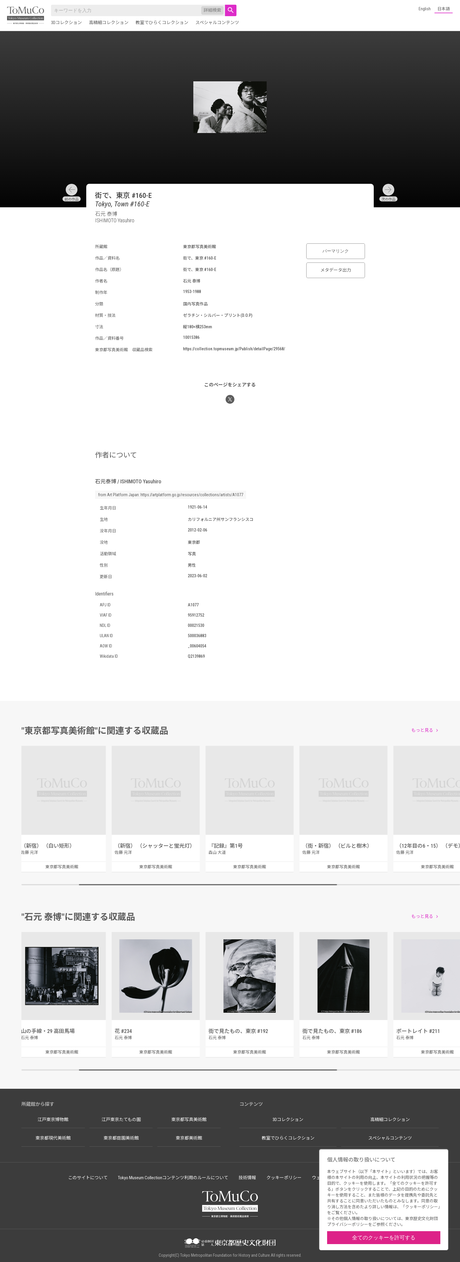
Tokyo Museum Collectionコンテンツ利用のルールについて (173, 1177)
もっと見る (422, 730)
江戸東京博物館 (53, 1119)
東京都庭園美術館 (121, 1138)
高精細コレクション (108, 22)
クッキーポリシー (284, 1177)
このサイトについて (88, 1177)
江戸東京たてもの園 (121, 1119)
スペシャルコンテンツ (217, 22)
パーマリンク (335, 251)
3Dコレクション (66, 22)
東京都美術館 (189, 1138)
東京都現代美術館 (53, 1138)
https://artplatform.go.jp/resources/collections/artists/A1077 (192, 494)
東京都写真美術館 (189, 1119)
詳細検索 (212, 10)
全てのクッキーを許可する (383, 1237)
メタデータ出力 (335, 270)
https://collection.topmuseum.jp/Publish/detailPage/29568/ (234, 348)
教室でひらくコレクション (162, 22)
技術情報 (247, 1177)
